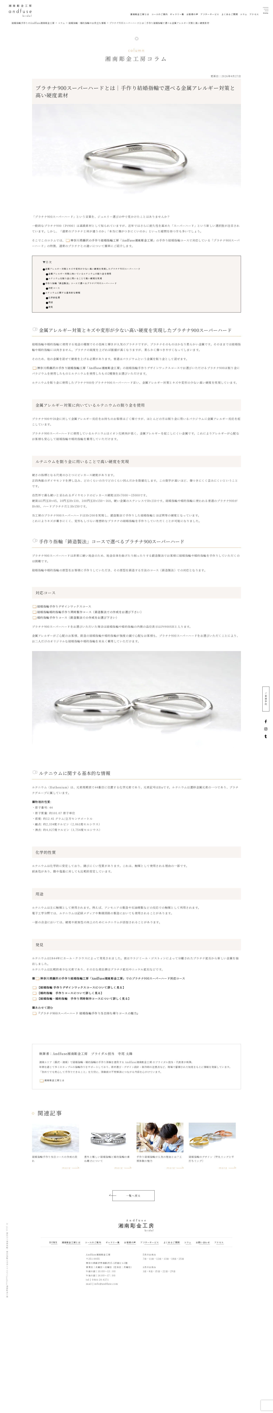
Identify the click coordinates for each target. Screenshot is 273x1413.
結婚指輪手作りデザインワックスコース (64, 611)
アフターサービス (149, 1247)
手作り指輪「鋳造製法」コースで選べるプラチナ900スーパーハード (93, 285)
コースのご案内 (93, 1247)
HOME (53, 1247)
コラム (187, 1247)
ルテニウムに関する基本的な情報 (69, 295)
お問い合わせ (203, 1247)
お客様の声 (130, 1247)
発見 (54, 312)
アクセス (219, 1247)
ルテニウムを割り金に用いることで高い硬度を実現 (86, 280)
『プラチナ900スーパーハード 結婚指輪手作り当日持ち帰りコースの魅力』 (88, 1018)
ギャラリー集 (113, 1247)
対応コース (58, 290)
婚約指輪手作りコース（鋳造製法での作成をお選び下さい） (78, 622)
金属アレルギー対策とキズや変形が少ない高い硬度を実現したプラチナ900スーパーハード (108, 269)
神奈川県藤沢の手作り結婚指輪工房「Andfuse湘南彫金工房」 (113, 240)
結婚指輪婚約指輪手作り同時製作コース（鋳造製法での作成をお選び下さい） (90, 617)
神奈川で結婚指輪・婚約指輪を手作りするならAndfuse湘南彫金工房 (7, 1270)
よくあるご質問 (171, 1247)
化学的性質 (59, 301)
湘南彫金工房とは (55, 1085)
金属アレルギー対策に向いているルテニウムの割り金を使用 (92, 274)
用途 (54, 306)
